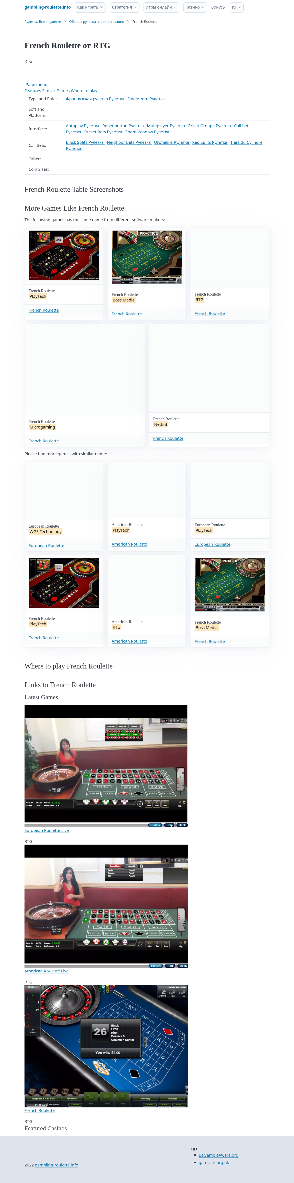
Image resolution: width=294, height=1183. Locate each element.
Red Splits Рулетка (210, 142)
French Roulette (44, 310)
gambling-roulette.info (56, 1165)
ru (234, 7)
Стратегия (122, 7)
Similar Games (56, 90)
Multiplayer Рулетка (166, 125)
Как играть (87, 7)
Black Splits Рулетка (85, 142)
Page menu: (36, 84)
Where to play (84, 90)
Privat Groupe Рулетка (210, 125)
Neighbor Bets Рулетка (129, 142)
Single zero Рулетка (146, 99)
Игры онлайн (159, 7)
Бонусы (218, 7)
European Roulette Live (46, 830)
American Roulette (129, 544)
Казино (193, 7)
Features (32, 90)
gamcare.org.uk (214, 1162)
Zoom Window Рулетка (147, 132)
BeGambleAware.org (218, 1155)
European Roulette (46, 545)
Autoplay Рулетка (83, 125)
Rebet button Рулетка (123, 125)
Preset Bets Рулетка (103, 132)
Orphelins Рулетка (172, 142)
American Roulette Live (46, 971)
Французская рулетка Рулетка (95, 99)
